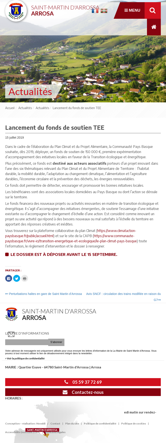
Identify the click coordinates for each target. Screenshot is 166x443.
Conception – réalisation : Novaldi (25, 423)
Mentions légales (55, 432)
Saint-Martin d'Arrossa (65, 8)
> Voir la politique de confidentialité (25, 358)
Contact (55, 423)
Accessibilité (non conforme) (22, 432)
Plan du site (72, 423)
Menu (132, 10)
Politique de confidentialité (100, 423)
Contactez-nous (83, 392)
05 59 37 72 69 (83, 382)
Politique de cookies (133, 423)
